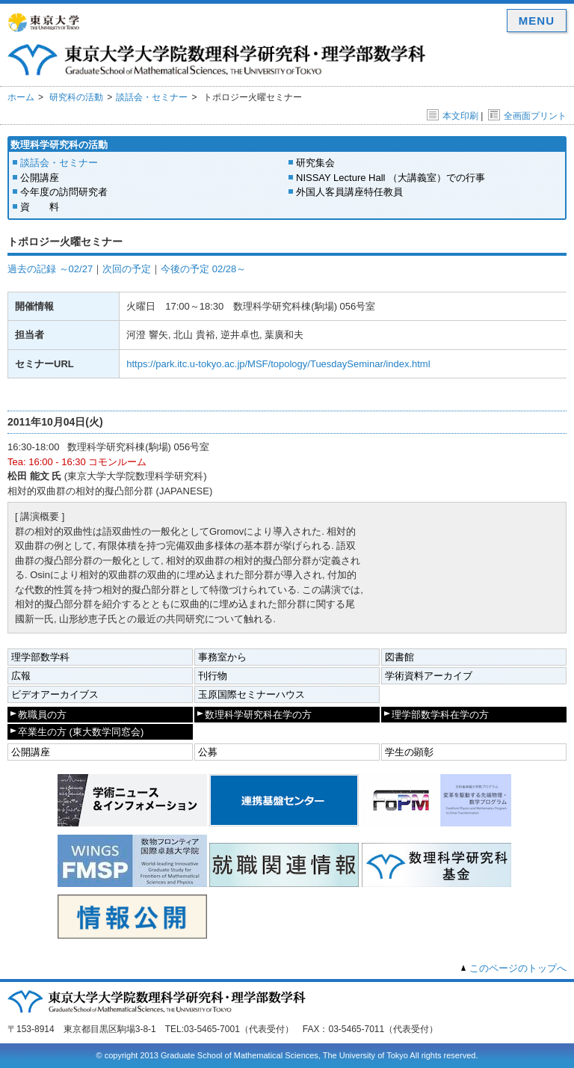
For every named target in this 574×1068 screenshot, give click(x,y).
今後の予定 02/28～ (203, 268)
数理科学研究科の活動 (59, 144)
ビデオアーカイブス (55, 694)
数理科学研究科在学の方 (258, 714)
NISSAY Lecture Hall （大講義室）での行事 (390, 177)
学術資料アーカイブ (428, 676)
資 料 (39, 206)
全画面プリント (527, 116)
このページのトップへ (518, 968)
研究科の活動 (76, 97)
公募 (207, 752)
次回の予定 (126, 268)
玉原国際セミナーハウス (251, 694)
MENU (537, 20)
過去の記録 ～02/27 (50, 268)
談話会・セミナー (152, 97)
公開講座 (39, 177)
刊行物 (212, 676)
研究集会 (315, 162)
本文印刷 (452, 116)
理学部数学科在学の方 (440, 714)
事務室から (222, 657)
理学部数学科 (40, 657)
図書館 (399, 657)
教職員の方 (42, 714)
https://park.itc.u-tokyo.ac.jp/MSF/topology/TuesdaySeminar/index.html (278, 363)
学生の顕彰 (409, 752)
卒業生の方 (81, 732)
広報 (21, 676)
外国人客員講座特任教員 (349, 191)
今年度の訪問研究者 (64, 191)
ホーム (20, 97)
